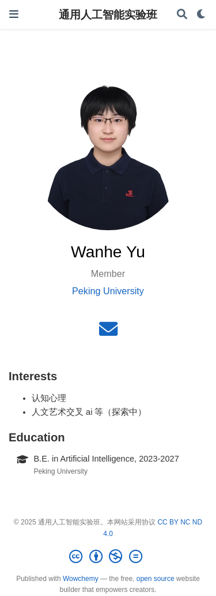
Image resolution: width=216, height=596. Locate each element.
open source (156, 579)
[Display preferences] (201, 14)
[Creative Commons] (107, 556)
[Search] (182, 14)
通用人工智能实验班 (108, 14)
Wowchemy (80, 579)
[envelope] (108, 332)
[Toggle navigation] (13, 14)
